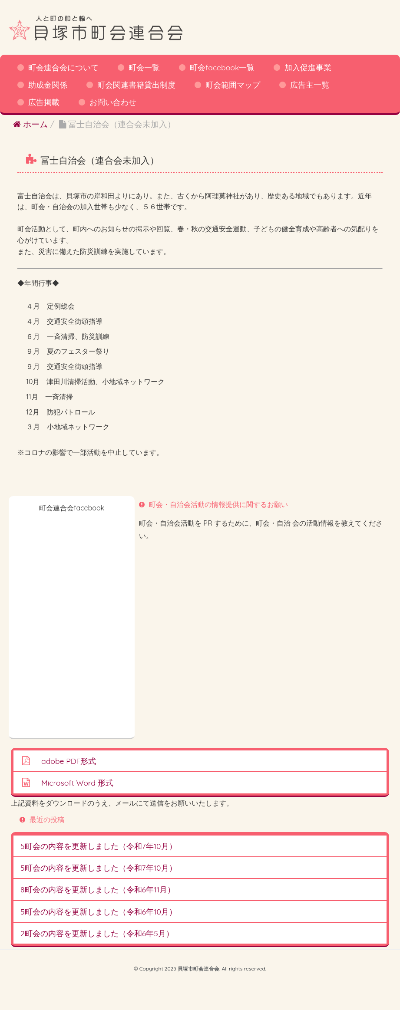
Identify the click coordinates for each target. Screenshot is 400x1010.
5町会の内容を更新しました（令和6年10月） (98, 911)
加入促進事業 (307, 67)
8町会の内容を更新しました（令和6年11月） (97, 889)
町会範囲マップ (232, 84)
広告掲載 (44, 102)
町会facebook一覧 (222, 67)
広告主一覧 (309, 84)
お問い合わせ (112, 102)
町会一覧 (144, 67)
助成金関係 (47, 84)
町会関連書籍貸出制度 (136, 84)
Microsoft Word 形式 (77, 782)
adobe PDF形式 (68, 761)
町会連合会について (63, 67)
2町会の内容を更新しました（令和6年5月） (97, 933)
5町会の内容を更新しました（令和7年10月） (98, 846)
